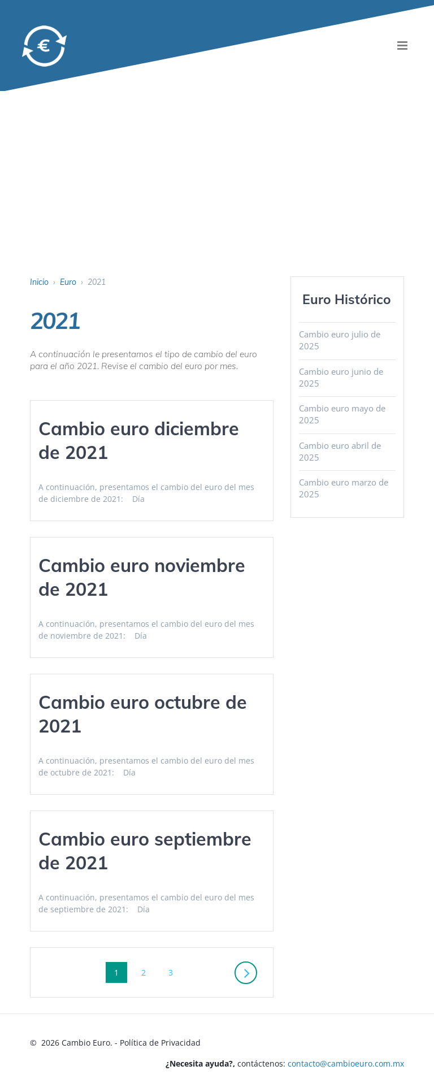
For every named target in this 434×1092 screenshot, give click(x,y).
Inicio (39, 282)
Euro (68, 282)
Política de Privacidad (160, 1042)
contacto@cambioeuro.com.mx (346, 1063)
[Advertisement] (217, 191)
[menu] (403, 45)
